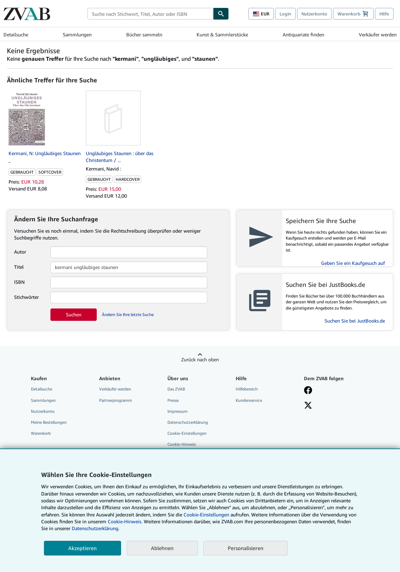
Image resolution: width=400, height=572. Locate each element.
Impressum (177, 411)
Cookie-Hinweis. (125, 521)
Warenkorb (41, 433)
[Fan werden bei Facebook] (308, 390)
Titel (19, 267)
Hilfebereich (247, 389)
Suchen (73, 314)
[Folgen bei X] (308, 405)
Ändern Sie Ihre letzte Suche (128, 314)
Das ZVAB (176, 389)
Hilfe (384, 13)
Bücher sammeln (144, 34)
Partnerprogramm (115, 400)
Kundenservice (249, 400)
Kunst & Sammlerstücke (222, 34)
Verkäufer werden (378, 34)
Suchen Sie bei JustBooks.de (355, 321)
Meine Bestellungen (49, 422)
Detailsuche (15, 34)
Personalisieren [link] (245, 548)
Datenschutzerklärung (187, 422)
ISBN (19, 282)
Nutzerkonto (314, 13)
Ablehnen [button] (162, 548)
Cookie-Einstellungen (206, 514)
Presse (173, 400)
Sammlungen (77, 34)
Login (285, 13)
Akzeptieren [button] (82, 548)
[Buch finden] (220, 14)
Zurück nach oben (200, 359)
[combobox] (150, 14)
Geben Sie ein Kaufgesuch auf (353, 263)
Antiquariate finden (303, 34)
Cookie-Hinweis (181, 444)
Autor (20, 252)
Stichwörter (26, 297)
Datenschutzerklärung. (95, 528)
